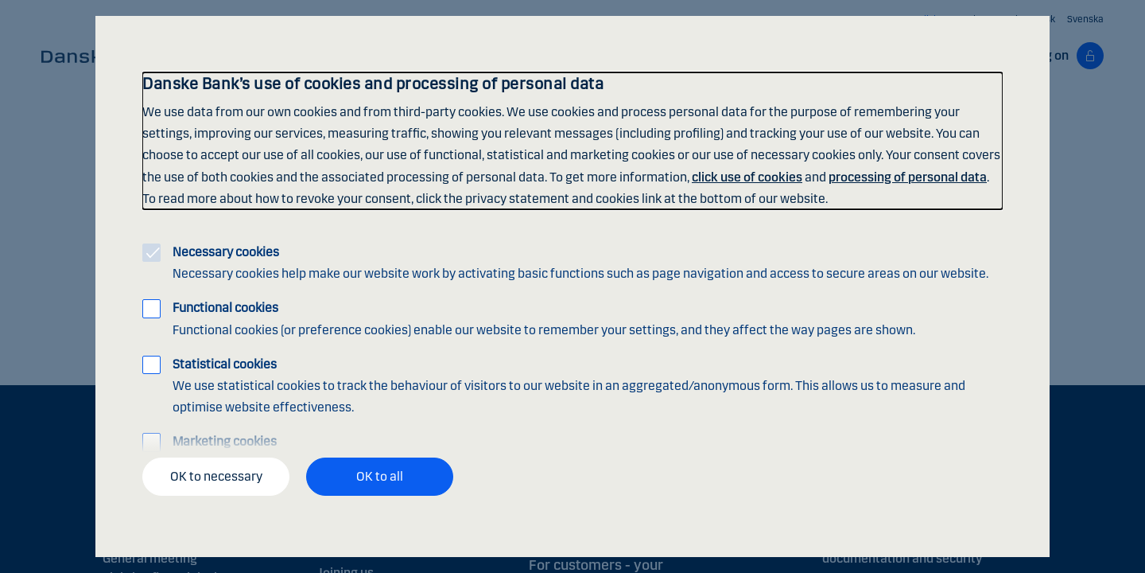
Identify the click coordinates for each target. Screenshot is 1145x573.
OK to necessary (216, 476)
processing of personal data (908, 177)
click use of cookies (747, 177)
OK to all (379, 476)
